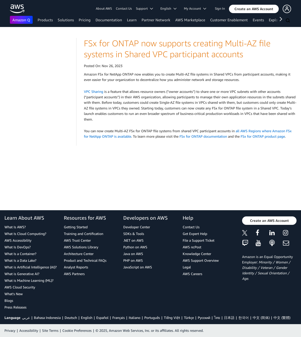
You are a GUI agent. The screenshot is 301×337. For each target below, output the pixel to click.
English (86, 317)
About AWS (104, 8)
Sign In (220, 8)
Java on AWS (133, 254)
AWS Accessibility (17, 240)
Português (152, 317)
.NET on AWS (133, 240)
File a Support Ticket (198, 240)
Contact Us (124, 8)
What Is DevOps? (17, 247)
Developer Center (136, 227)
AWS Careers (192, 274)
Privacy (9, 330)
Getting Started (76, 227)
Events (258, 20)
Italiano (134, 317)
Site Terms (50, 330)
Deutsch (71, 317)
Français (118, 317)
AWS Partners (74, 274)
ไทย (217, 317)
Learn (132, 20)
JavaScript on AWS (137, 267)
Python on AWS (135, 247)
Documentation (109, 20)
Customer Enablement (229, 20)
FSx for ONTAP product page (263, 136)
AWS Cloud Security (19, 287)
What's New (13, 294)
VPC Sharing (93, 91)
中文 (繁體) (282, 317)
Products (45, 20)
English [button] (168, 8)
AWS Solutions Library (81, 247)
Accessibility (28, 330)
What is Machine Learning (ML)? (28, 280)
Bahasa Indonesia (47, 317)
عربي (26, 317)
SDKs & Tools (133, 234)
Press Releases (15, 307)
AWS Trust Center (77, 240)
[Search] (288, 20)
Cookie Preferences (77, 330)
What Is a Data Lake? (20, 260)
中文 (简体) (261, 317)
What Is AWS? (15, 227)
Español (102, 317)
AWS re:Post (192, 247)
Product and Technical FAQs (85, 260)
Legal (187, 267)
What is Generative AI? (21, 274)
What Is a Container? (20, 254)
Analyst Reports (76, 267)
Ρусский (204, 317)
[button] (254, 9)
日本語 (229, 317)
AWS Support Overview (201, 260)
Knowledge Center (197, 254)
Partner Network (156, 20)
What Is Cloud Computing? (25, 234)
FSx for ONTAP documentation (203, 136)
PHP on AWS (133, 260)
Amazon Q (21, 20)
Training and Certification (83, 234)
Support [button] (144, 8)
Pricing (85, 20)
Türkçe (189, 317)
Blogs (8, 300)
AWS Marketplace (190, 20)
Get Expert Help (195, 234)
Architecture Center (79, 254)
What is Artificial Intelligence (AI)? (30, 267)
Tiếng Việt (172, 317)
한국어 (243, 317)
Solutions (66, 20)
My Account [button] (195, 8)
